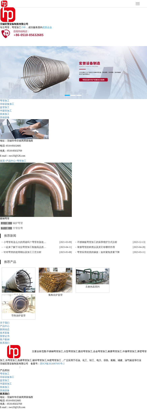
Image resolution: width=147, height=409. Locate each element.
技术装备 (4, 333)
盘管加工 (4, 107)
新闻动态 (4, 329)
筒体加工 (4, 114)
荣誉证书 (4, 336)
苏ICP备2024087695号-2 (52, 363)
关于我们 (4, 323)
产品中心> (11, 161)
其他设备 (4, 117)
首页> (3, 161)
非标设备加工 (7, 104)
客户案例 (4, 339)
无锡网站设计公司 (9, 367)
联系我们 (4, 343)
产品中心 (4, 326)
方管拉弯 (18, 228)
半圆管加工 (6, 110)
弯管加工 (4, 100)
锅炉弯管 (18, 223)
